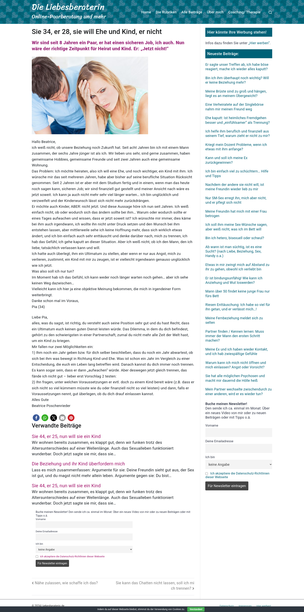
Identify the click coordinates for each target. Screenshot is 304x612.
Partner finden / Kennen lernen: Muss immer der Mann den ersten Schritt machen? (234, 335)
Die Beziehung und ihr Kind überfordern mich (78, 463)
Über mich (215, 12)
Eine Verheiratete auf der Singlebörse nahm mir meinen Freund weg (234, 106)
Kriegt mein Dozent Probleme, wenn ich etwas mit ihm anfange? (236, 146)
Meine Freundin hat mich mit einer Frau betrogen (236, 213)
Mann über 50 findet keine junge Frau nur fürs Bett (237, 293)
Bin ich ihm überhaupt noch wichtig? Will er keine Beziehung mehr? (237, 79)
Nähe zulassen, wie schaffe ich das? (66, 582)
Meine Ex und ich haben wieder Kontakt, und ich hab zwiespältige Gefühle (236, 351)
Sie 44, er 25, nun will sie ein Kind (66, 436)
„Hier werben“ (259, 43)
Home (146, 12)
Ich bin (39, 543)
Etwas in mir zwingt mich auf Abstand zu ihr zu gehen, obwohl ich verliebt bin (237, 266)
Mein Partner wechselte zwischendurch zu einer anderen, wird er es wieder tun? (238, 391)
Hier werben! (263, 605)
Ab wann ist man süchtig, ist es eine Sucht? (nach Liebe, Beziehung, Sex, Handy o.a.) (233, 250)
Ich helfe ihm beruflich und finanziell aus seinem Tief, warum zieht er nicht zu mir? (237, 133)
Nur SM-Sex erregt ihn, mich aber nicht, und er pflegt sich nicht (235, 199)
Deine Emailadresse (47, 531)
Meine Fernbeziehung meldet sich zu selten (234, 319)
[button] (36, 417)
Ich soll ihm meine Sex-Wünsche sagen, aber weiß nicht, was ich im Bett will (236, 226)
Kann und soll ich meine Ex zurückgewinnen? (226, 159)
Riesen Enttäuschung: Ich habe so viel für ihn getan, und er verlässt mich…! (237, 306)
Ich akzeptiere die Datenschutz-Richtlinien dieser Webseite (72, 556)
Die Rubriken (166, 12)
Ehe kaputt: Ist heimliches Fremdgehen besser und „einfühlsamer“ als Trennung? (237, 119)
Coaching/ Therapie (244, 12)
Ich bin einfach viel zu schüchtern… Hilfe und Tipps (236, 173)
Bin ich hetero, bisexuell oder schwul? (234, 237)
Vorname (41, 518)
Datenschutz (226, 605)
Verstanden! (196, 609)
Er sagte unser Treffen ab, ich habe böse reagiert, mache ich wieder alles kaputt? (236, 66)
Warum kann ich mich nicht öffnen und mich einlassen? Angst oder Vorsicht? (235, 364)
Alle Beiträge (191, 12)
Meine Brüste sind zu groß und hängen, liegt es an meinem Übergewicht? (235, 93)
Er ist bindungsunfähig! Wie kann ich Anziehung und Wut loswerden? (233, 279)
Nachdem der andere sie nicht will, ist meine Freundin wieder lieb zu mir (234, 186)
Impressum (245, 605)
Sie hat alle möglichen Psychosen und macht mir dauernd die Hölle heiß (235, 377)
